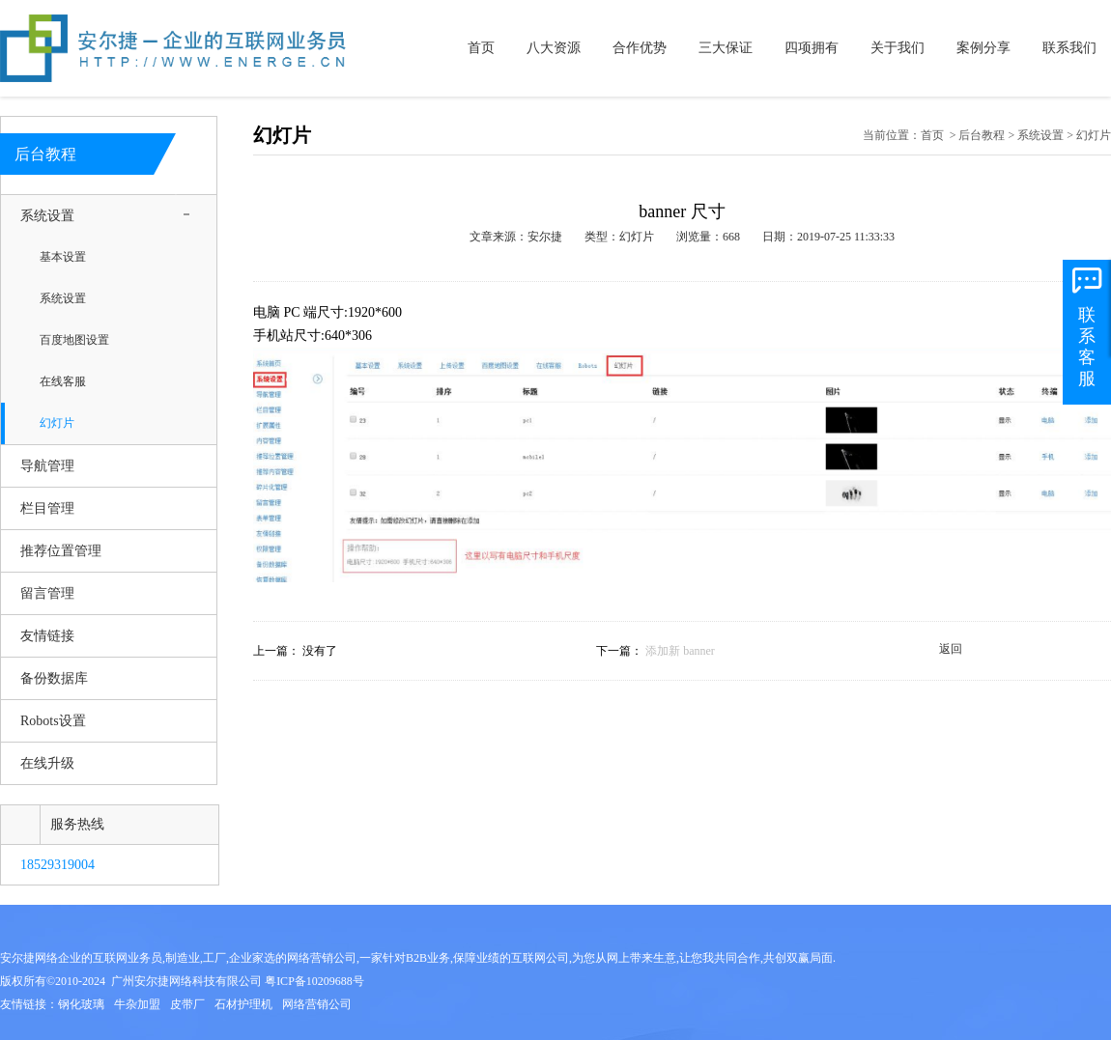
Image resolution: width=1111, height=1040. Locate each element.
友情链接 (47, 636)
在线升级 (47, 763)
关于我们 (897, 48)
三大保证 (725, 48)
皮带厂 (187, 1004)
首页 (481, 48)
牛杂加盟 (137, 1004)
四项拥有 (811, 48)
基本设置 (63, 257)
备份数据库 (54, 678)
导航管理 (47, 466)
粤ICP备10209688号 (314, 981)
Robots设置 (53, 721)
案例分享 (983, 48)
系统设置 (47, 216)
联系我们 (1069, 48)
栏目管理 (47, 508)
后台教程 (981, 135)
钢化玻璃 (81, 1004)
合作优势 (639, 48)
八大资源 (554, 48)
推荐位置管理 (60, 551)
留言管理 (47, 593)
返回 (950, 649)
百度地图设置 (74, 340)
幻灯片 (57, 423)
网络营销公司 (317, 1004)
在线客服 (63, 382)
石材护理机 (243, 1004)
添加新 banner (680, 651)
